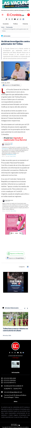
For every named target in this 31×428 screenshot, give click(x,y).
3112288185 (17, 386)
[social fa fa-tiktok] (17, 19)
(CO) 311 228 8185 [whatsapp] (10, 380)
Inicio (2, 27)
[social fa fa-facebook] (6, 19)
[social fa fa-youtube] (15, 19)
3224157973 (17, 388)
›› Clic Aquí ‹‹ (15, 358)
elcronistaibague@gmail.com (13, 392)
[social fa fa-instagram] (12, 19)
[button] (20, 19)
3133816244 (8, 386)
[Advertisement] (15, 230)
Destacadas (9, 27)
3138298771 (8, 388)
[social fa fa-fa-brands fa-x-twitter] (9, 19)
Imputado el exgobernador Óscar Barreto (15, 139)
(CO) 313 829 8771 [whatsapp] (10, 382)
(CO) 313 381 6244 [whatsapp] (10, 378)
